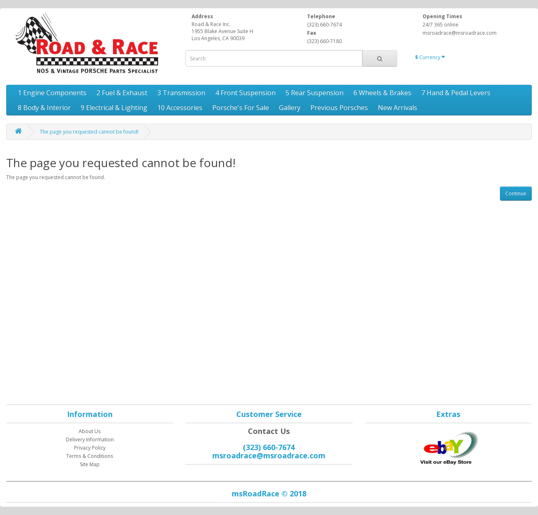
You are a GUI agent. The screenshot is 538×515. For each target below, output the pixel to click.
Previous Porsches (339, 107)
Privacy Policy (90, 447)
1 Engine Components (52, 92)
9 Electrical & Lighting (114, 107)
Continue (515, 193)
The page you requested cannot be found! (89, 131)
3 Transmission (181, 92)
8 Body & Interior (44, 107)
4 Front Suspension (245, 92)
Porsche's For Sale (240, 107)
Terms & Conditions (89, 456)
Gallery (289, 107)
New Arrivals (397, 107)
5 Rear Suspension (314, 92)
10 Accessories (179, 107)
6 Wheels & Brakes (382, 92)
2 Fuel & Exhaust (121, 92)
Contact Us (269, 431)
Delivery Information (90, 439)
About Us (90, 431)
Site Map (90, 464)
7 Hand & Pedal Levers (455, 92)
